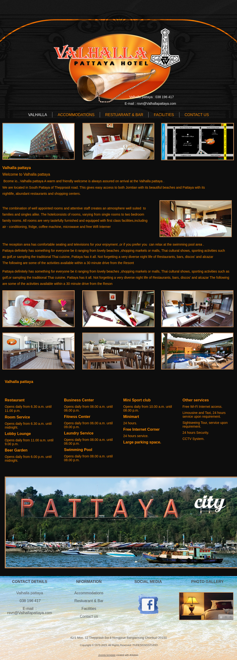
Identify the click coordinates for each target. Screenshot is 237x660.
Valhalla (37, 115)
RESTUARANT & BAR (124, 115)
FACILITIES (164, 115)
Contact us (89, 616)
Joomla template (106, 655)
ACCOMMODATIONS (76, 115)
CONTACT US (197, 115)
